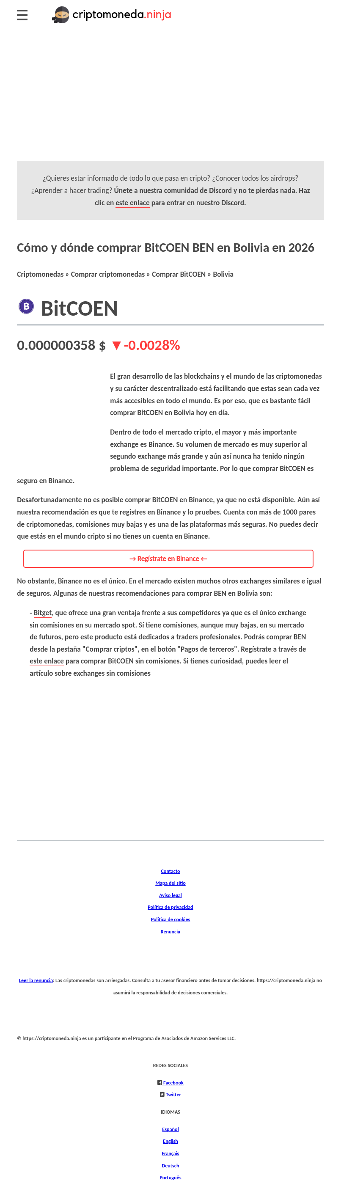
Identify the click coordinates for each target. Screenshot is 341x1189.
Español (170, 1129)
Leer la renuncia (36, 980)
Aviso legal (170, 895)
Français (170, 1153)
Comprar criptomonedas (108, 274)
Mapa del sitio (170, 883)
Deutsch (170, 1165)
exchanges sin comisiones (112, 673)
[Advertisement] (170, 101)
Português (170, 1177)
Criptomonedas (40, 274)
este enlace (133, 202)
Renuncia (170, 931)
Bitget (43, 612)
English (170, 1141)
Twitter (173, 1094)
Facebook (173, 1082)
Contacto (170, 871)
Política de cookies (170, 919)
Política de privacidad (170, 907)
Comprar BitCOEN (179, 274)
